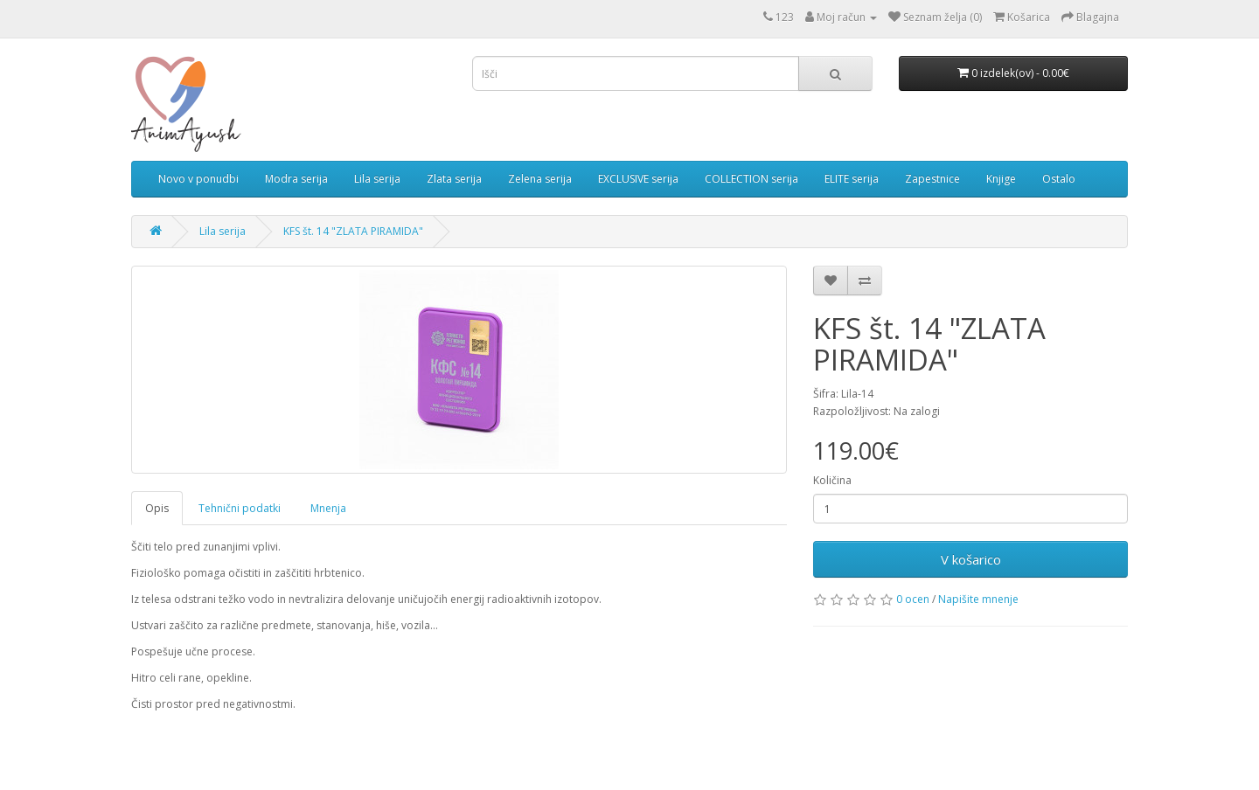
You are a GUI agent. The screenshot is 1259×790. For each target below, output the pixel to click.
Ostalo (1058, 178)
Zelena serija (540, 178)
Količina (832, 480)
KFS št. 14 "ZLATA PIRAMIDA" (353, 231)
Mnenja (328, 508)
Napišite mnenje (978, 599)
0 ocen (912, 599)
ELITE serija (851, 178)
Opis (157, 508)
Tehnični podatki (239, 508)
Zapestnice (932, 178)
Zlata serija (454, 178)
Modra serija (296, 178)
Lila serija (377, 178)
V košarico (971, 559)
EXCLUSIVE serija (638, 178)
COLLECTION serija (751, 178)
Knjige (1001, 178)
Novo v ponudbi (198, 178)
